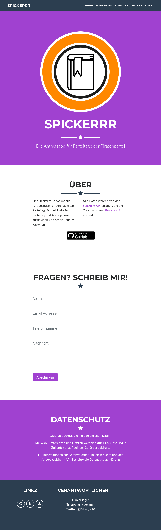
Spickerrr (22, 8)
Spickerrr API (92, 205)
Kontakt (121, 8)
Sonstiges (104, 8)
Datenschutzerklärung (105, 459)
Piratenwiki (112, 210)
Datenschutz (141, 8)
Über (89, 8)
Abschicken (45, 377)
